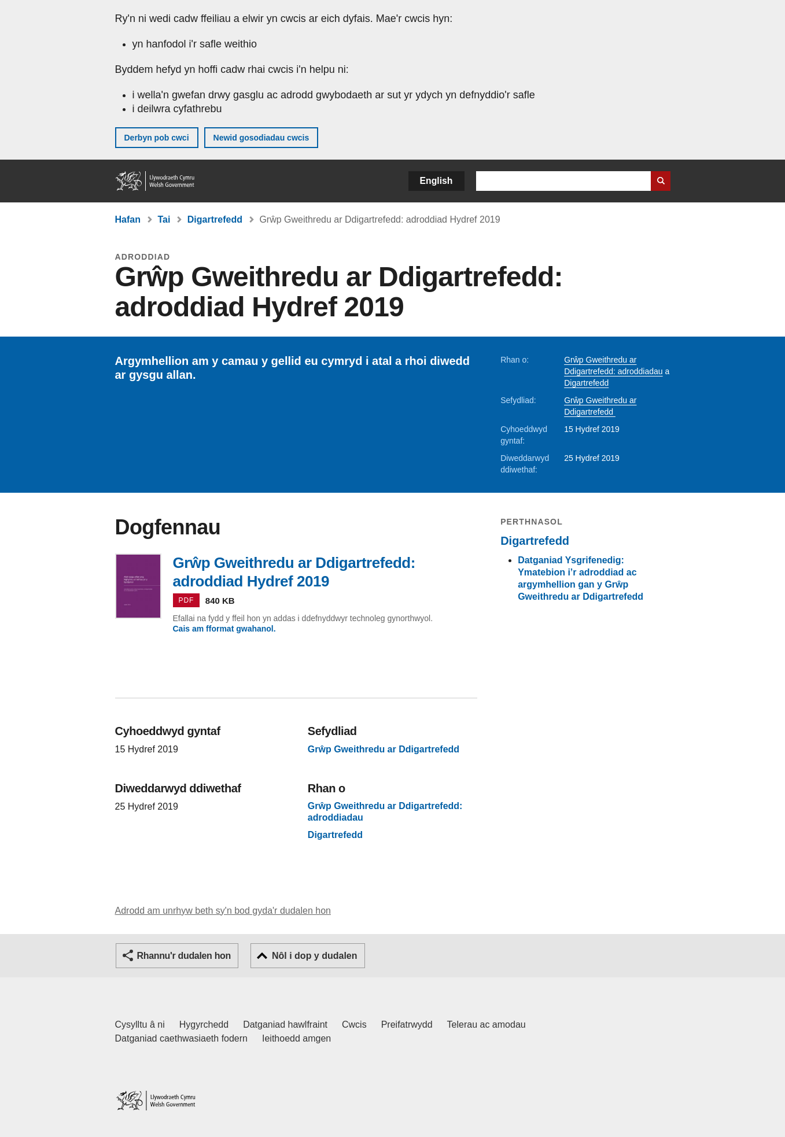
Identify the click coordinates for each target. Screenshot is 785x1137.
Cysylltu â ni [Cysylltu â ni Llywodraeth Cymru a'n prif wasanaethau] (140, 1024)
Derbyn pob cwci (156, 137)
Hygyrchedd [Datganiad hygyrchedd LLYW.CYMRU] (204, 1024)
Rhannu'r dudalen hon (184, 956)
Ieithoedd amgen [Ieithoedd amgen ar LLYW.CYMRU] (296, 1038)
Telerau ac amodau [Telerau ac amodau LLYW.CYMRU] (486, 1024)
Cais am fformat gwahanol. (224, 628)
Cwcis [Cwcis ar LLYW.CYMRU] (354, 1024)
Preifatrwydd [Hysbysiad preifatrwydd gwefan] (407, 1024)
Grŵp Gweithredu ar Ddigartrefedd (385, 749)
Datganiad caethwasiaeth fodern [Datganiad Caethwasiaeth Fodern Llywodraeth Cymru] (181, 1038)
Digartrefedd (214, 219)
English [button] (436, 181)
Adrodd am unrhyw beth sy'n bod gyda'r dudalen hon (223, 910)
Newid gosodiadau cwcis (261, 137)
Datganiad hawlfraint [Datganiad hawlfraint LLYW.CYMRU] (285, 1024)
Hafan (128, 219)
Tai (163, 219)
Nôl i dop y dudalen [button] (315, 956)
